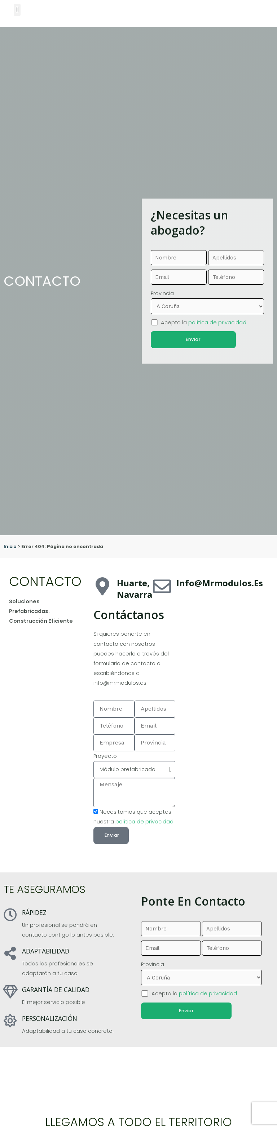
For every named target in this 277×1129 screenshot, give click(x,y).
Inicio (10, 546)
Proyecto (105, 756)
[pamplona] (223, 634)
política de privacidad (217, 321)
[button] (17, 10)
